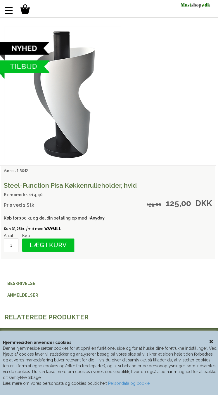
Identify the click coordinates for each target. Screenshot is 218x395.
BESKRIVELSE (21, 283)
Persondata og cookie (129, 383)
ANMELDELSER (22, 295)
